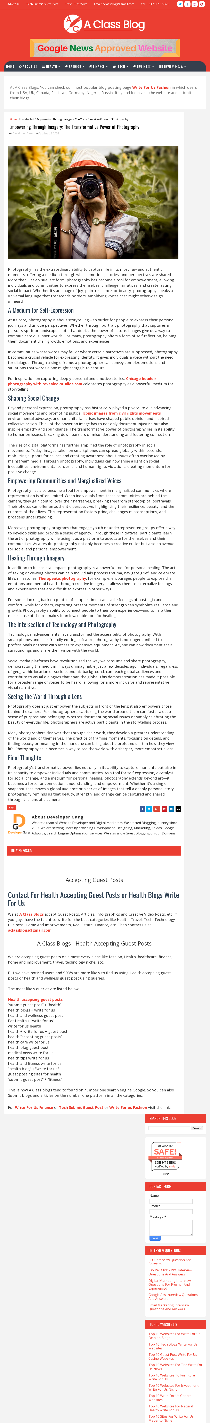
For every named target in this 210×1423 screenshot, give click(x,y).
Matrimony (185, 810)
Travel (179, 903)
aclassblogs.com (165, 159)
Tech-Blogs (158, 881)
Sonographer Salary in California (32, 1366)
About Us (32, 65)
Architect (157, 587)
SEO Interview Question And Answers (170, 263)
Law (153, 802)
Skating (179, 853)
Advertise (13, 4)
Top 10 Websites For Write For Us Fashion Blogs (174, 337)
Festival (156, 731)
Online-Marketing (163, 824)
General (156, 752)
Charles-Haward (177, 645)
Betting (156, 616)
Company (156, 659)
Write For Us (83, 1355)
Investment (180, 788)
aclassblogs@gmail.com (158, 1313)
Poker (184, 831)
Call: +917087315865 (155, 4)
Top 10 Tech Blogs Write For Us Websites (172, 347)
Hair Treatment (161, 766)
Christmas (182, 652)
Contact (19, 75)
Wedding (156, 917)
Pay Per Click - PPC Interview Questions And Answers (170, 273)
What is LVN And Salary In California (35, 1397)
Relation (184, 845)
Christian (157, 652)
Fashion (77, 65)
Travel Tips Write (76, 4)
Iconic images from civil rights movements (48, 429)
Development (159, 695)
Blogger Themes (35, 1416)
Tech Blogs (176, 874)
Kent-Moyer (181, 795)
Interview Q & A (175, 65)
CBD (153, 645)
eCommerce (177, 709)
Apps (178, 580)
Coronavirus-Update (164, 673)
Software (173, 860)
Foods (177, 738)
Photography (160, 831)
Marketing (158, 810)
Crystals (178, 688)
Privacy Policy (84, 1390)
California (174, 623)
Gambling (157, 745)
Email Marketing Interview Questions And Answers (168, 308)
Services (156, 853)
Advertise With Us (87, 1383)
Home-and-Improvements (167, 781)
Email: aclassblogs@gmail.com (114, 4)
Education (157, 716)
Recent (160, 526)
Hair (178, 752)
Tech (123, 65)
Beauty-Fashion (161, 609)
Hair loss (157, 759)
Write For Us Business (91, 1334)
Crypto (155, 688)
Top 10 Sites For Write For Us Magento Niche (171, 419)
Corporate (158, 680)
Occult (155, 817)
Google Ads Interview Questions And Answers (173, 298)
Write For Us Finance (35, 1271)
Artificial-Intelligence (166, 594)
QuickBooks (158, 838)
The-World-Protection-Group (170, 896)
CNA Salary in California (25, 1314)
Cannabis (157, 630)
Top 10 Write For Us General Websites (170, 399)
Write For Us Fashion (90, 1341)
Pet (189, 824)
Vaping (180, 910)
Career (155, 637)
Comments (190, 526)
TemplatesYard (20, 1416)
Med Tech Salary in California (29, 1333)
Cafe (153, 623)
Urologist (158, 910)
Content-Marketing (164, 666)
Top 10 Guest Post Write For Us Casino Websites (172, 357)
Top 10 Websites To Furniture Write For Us (171, 378)
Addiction (157, 580)
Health (53, 65)
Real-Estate (158, 845)
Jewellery (157, 795)
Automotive (159, 602)
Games (179, 745)
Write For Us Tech (88, 1321)
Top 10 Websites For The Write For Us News (175, 368)
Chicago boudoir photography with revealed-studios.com (62, 394)
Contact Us (82, 1376)
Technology (159, 888)
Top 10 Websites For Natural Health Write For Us (170, 409)
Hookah (156, 788)
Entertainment (161, 723)
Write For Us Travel (89, 1314)
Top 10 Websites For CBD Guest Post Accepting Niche (173, 430)
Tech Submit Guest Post (42, 4)
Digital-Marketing (163, 702)
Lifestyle (174, 802)
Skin (153, 860)
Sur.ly (172, 167)
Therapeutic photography (54, 636)
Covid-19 (181, 680)
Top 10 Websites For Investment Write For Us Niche (173, 388)
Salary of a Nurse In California (30, 1359)
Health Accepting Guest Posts (96, 1327)
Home (14, 65)
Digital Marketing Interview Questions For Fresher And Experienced (169, 285)
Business (146, 65)
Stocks (177, 867)
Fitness (155, 738)
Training (157, 903)
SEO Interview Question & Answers (100, 1362)
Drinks (155, 709)
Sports (155, 867)
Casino (174, 637)
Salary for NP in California (27, 1352)
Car (177, 630)
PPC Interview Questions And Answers (103, 1369)
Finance (101, 65)
